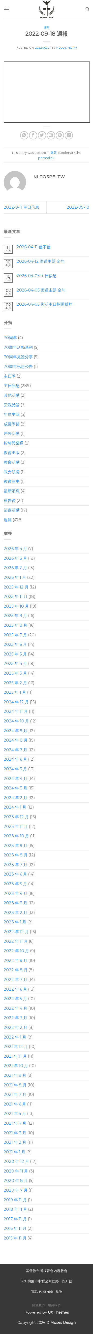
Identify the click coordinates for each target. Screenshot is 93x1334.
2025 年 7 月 (15, 635)
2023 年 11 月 (16, 826)
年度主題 (12, 414)
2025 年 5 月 (15, 654)
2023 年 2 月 (15, 912)
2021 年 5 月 (15, 1113)
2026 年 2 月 (15, 567)
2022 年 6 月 (15, 989)
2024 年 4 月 (15, 778)
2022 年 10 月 (16, 950)
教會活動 (12, 462)
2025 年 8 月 (15, 625)
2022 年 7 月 (15, 979)
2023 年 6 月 (15, 874)
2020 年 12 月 (16, 1161)
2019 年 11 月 (15, 1200)
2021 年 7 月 (15, 1094)
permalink (46, 158)
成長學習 (12, 424)
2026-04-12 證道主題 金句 (40, 261)
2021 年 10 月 (16, 1065)
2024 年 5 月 (15, 769)
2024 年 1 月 (15, 807)
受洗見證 (12, 404)
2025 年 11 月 (16, 596)
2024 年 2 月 (15, 797)
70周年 (10, 337)
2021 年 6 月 (15, 1104)
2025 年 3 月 (15, 673)
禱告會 (10, 500)
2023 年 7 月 (15, 864)
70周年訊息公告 (18, 366)
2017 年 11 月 (15, 1219)
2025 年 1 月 (15, 692)
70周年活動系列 (18, 347)
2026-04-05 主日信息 (37, 275)
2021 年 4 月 (15, 1123)
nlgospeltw (66, 47)
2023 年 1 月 (15, 922)
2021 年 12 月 (16, 1046)
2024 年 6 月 (15, 759)
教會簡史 (12, 481)
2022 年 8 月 (16, 970)
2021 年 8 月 (15, 1085)
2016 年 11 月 (15, 1228)
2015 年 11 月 (15, 1238)
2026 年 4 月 (15, 548)
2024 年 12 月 (16, 702)
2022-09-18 (78, 207)
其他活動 (12, 395)
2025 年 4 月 (15, 663)
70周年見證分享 (18, 357)
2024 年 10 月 (16, 721)
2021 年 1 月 (14, 1152)
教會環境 (12, 472)
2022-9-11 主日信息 (21, 207)
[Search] (87, 9)
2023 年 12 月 (16, 816)
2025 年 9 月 (15, 615)
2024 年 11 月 (16, 711)
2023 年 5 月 (15, 883)
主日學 (10, 376)
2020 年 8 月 (16, 1180)
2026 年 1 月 (15, 577)
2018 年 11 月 (15, 1209)
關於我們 (38, 1305)
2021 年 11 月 (15, 1056)
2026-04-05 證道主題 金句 (41, 290)
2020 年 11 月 (16, 1171)
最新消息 (12, 491)
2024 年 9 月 (15, 730)
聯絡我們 (54, 1305)
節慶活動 (12, 510)
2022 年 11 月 (16, 941)
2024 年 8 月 (16, 740)
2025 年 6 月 (15, 644)
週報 (46, 27)
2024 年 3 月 (15, 788)
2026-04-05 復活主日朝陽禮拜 (44, 304)
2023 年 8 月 (16, 855)
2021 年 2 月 (15, 1142)
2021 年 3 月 (15, 1132)
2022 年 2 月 (15, 1027)
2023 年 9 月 (15, 845)
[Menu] (7, 9)
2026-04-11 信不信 (34, 247)
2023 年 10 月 (16, 836)
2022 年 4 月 (15, 1008)
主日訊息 (12, 385)
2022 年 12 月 (16, 931)
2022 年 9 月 (15, 960)
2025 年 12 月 (16, 587)
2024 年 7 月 (15, 750)
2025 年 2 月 (15, 683)
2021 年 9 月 (15, 1075)
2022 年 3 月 (15, 1017)
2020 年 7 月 (16, 1190)
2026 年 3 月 (15, 558)
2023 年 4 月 (15, 893)
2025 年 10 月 (16, 606)
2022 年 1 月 (15, 1037)
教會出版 (12, 452)
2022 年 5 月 (15, 998)
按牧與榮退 (14, 443)
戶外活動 (12, 433)
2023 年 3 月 (15, 903)
